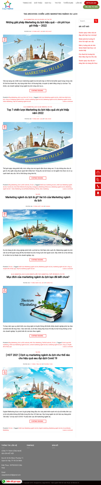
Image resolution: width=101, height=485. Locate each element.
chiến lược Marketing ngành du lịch (48, 97)
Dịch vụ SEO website (40, 107)
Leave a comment (68, 101)
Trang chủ (27, 3)
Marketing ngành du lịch (50, 99)
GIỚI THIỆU (38, 3)
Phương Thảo (48, 364)
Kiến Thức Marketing (41, 274)
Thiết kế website (54, 274)
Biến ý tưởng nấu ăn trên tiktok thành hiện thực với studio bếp (87, 47)
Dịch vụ (48, 3)
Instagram (35, 187)
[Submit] (96, 21)
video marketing (44, 189)
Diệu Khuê (48, 31)
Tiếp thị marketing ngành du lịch (22, 101)
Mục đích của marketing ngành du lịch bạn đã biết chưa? (38, 277)
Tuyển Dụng (68, 3)
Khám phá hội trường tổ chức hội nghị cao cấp (87, 40)
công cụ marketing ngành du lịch (15, 99)
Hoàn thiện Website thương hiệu (23, 187)
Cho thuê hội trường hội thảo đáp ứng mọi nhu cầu (88, 55)
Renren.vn (76, 483)
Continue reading (37, 91)
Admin (48, 206)
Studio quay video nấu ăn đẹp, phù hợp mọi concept (88, 34)
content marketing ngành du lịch (34, 99)
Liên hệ (79, 3)
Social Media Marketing (28, 189)
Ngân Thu (49, 282)
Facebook (10, 187)
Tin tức (58, 3)
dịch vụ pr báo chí (40, 19)
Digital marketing (43, 428)
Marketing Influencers (45, 187)
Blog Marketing (29, 19)
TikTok (37, 189)
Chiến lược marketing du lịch (48, 185)
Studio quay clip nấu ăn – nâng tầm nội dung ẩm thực (88, 62)
